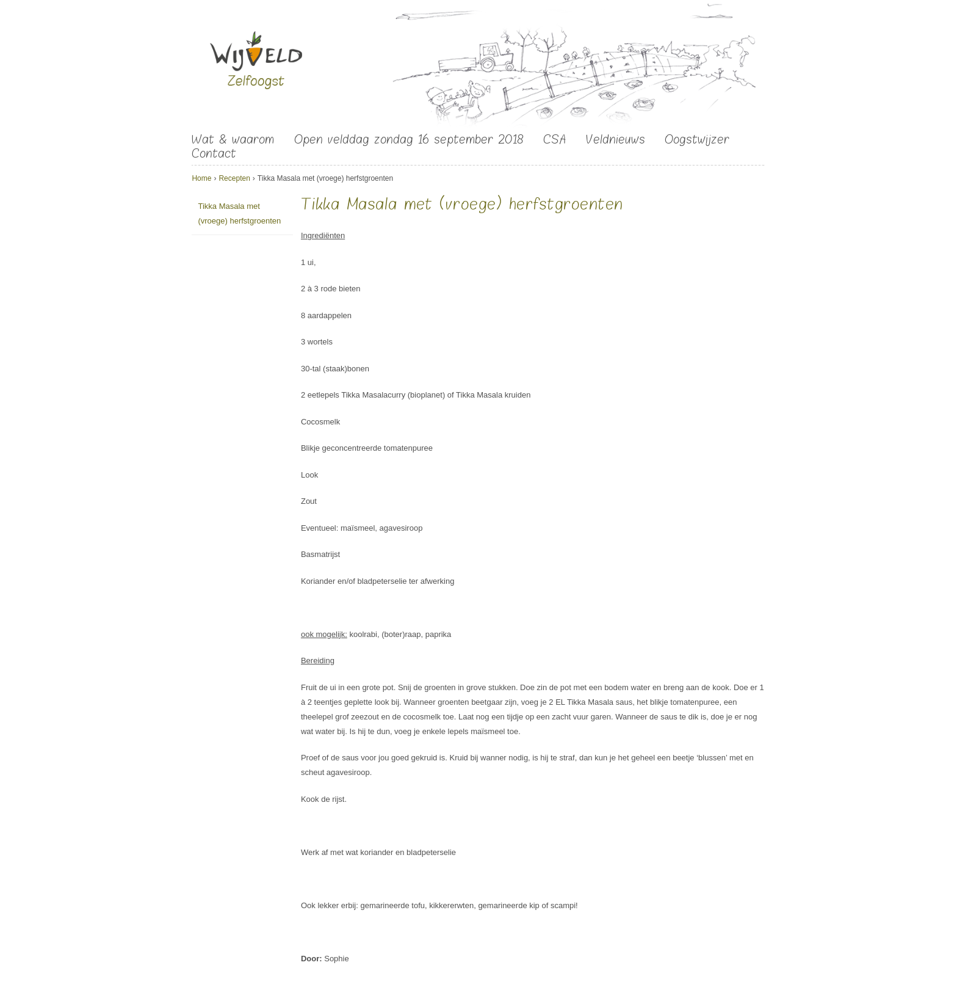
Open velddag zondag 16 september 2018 (409, 140)
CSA (554, 140)
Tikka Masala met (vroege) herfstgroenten (239, 213)
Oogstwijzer (697, 140)
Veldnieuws (615, 140)
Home (201, 178)
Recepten (234, 178)
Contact (214, 154)
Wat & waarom (233, 140)
